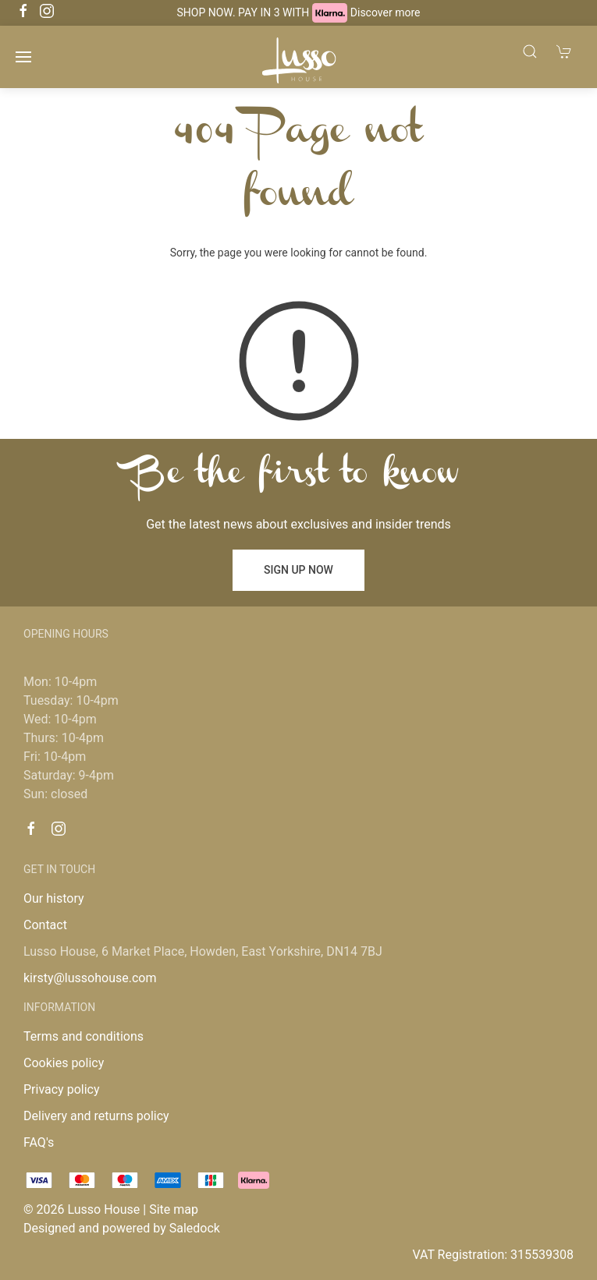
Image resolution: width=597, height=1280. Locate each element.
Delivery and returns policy (96, 1116)
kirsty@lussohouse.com (89, 978)
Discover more (385, 12)
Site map (173, 1209)
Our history (53, 898)
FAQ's (38, 1142)
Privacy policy (61, 1089)
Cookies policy (63, 1062)
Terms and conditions (83, 1036)
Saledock (194, 1228)
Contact (45, 925)
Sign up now (298, 570)
